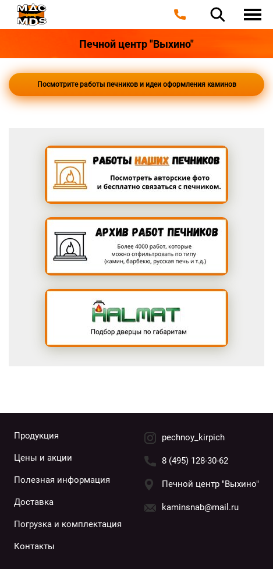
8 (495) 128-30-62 (195, 460)
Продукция (36, 435)
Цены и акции (43, 458)
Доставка (34, 502)
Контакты (34, 546)
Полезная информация (62, 480)
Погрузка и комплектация (68, 524)
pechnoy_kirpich (193, 437)
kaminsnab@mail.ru (200, 507)
